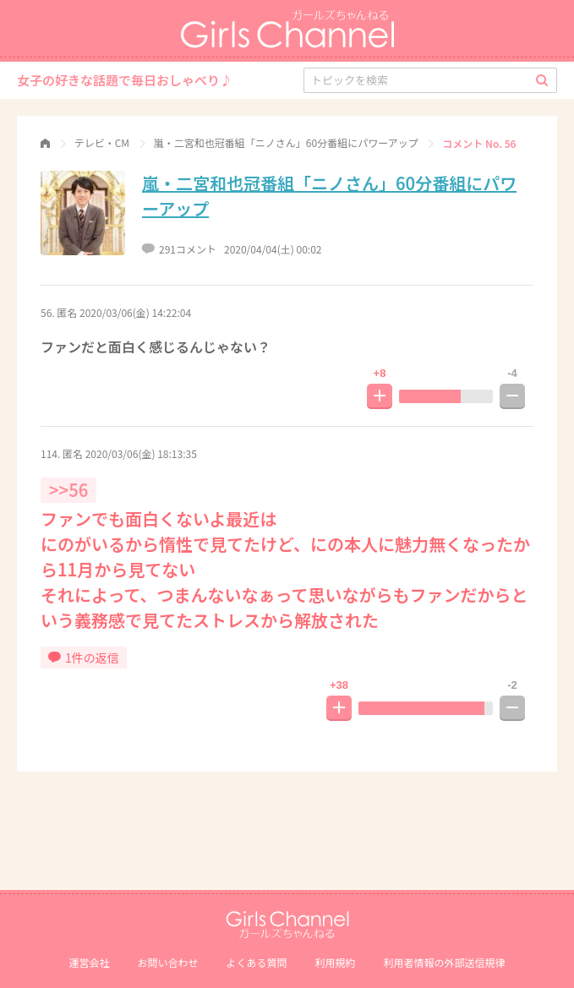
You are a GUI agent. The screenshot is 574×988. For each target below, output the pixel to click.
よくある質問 (256, 962)
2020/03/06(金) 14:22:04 (135, 312)
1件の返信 (83, 657)
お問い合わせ (167, 962)
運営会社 (88, 962)
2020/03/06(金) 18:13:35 (141, 453)
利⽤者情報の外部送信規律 (445, 962)
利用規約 (335, 962)
